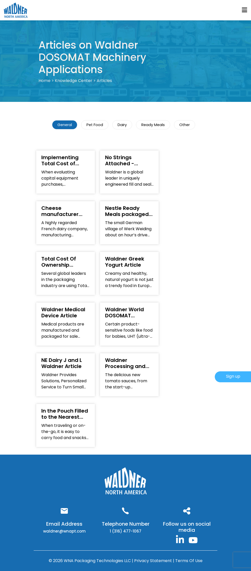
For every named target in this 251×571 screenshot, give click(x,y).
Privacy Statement (153, 561)
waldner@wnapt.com (64, 531)
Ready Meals (153, 124)
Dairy (122, 124)
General (64, 124)
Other (184, 124)
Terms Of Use (189, 561)
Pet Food (94, 124)
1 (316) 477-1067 (125, 531)
